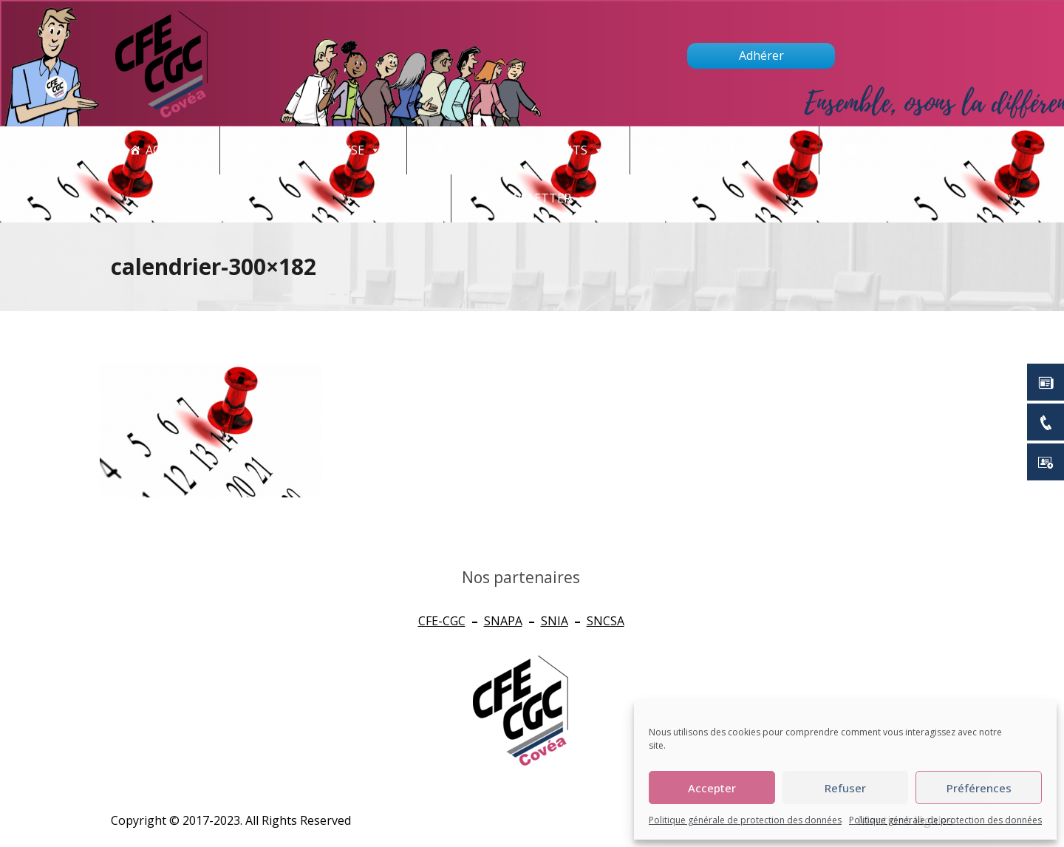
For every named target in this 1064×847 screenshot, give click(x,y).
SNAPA (503, 621)
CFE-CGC (442, 621)
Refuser (845, 787)
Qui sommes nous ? (732, 150)
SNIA (554, 621)
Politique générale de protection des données (745, 820)
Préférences (979, 787)
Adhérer (761, 55)
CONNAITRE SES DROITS (526, 150)
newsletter (540, 198)
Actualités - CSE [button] (321, 150)
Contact (898, 150)
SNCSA (605, 621)
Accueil (170, 150)
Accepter (712, 787)
